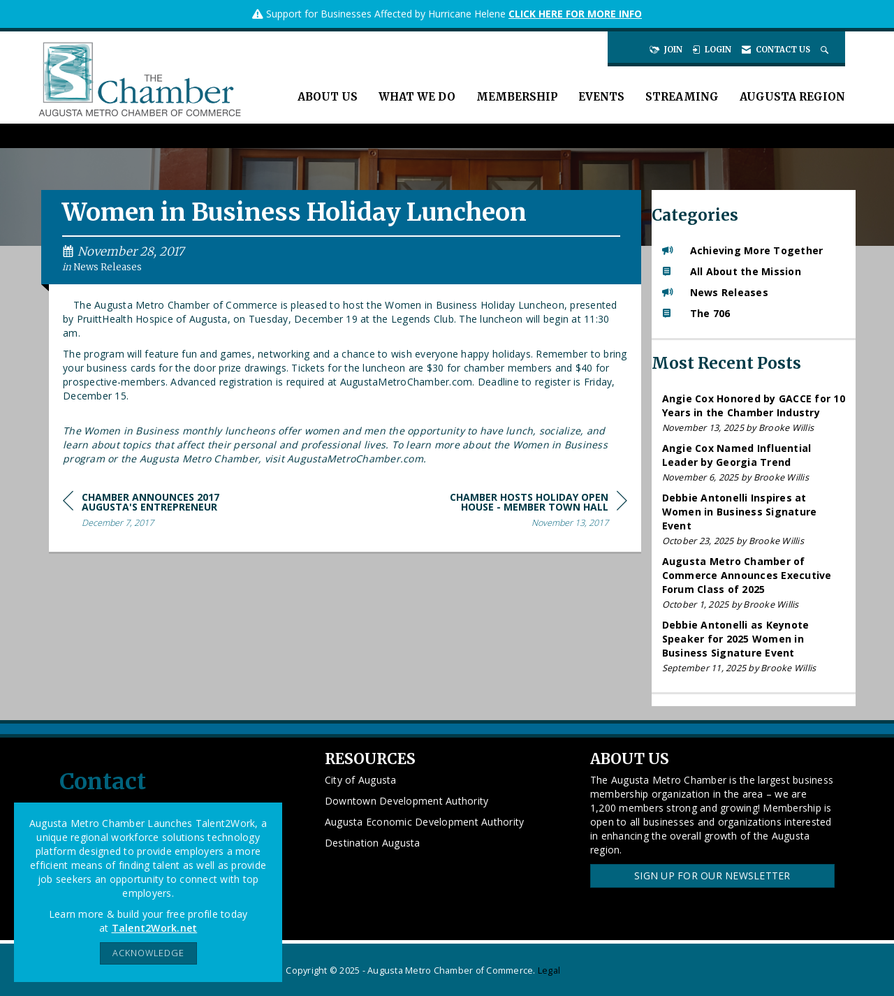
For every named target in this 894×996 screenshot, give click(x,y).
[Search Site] (826, 49)
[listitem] (754, 413)
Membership (516, 96)
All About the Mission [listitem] (731, 271)
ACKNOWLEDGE (148, 953)
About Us (328, 96)
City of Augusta (361, 779)
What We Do (417, 96)
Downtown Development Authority (407, 800)
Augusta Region (792, 96)
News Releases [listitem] (715, 292)
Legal (549, 970)
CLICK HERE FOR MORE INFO (575, 13)
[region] (522, 512)
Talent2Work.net (155, 928)
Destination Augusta (372, 842)
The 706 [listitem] (696, 313)
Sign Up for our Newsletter (712, 875)
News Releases (107, 267)
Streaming (682, 96)
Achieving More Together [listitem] (742, 250)
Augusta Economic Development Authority (425, 821)
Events (601, 96)
